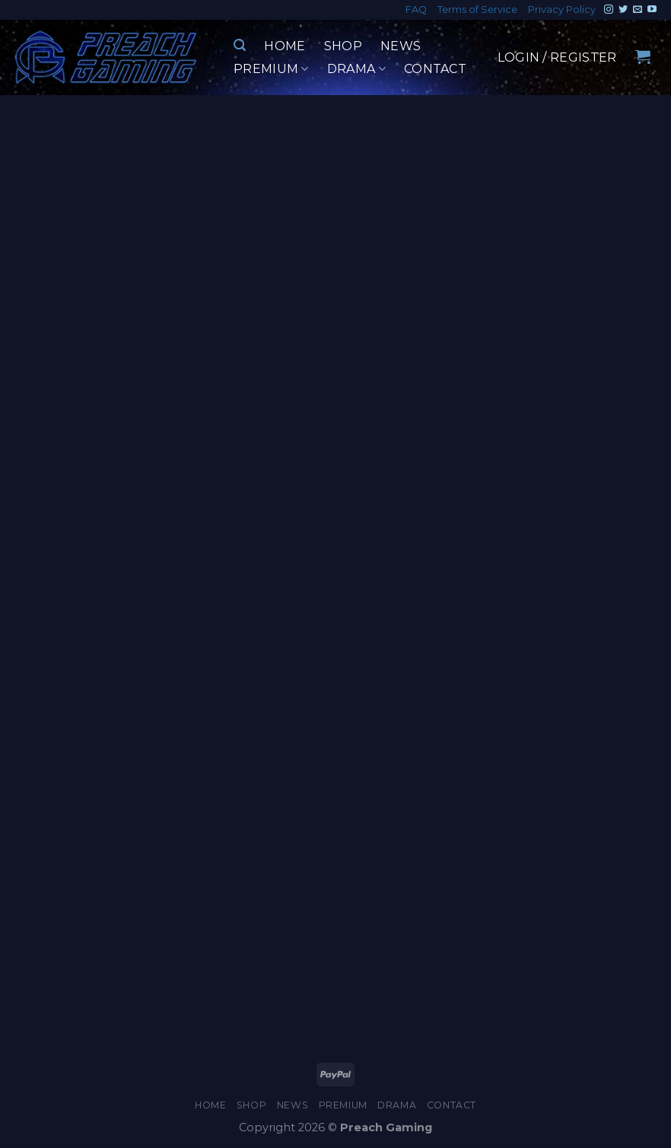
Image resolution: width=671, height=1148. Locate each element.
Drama (356, 69)
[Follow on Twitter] (623, 10)
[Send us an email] (637, 10)
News (400, 46)
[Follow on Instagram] (608, 10)
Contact (435, 69)
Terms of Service (477, 9)
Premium (271, 69)
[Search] (239, 45)
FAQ (416, 9)
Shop (343, 46)
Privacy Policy (562, 9)
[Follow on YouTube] (652, 10)
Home (284, 46)
